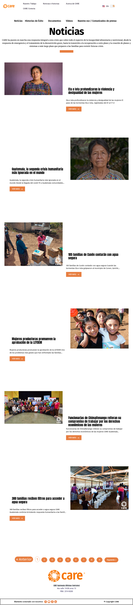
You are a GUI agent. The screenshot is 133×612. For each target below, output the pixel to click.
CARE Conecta (29, 8)
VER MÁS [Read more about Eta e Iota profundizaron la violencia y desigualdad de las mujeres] (72, 109)
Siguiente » (111, 560)
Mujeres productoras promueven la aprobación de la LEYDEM (34, 341)
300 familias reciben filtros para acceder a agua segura (38, 500)
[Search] (113, 6)
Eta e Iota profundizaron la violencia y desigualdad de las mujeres (91, 91)
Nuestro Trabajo (29, 4)
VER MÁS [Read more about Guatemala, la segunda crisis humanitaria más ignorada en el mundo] (16, 189)
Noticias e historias (51, 4)
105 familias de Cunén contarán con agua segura (93, 256)
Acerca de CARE (72, 4)
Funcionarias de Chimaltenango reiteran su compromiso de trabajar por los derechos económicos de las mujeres (94, 421)
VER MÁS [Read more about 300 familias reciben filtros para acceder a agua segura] (16, 518)
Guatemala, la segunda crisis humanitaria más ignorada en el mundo (37, 171)
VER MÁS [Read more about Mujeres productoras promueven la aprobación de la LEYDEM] (16, 359)
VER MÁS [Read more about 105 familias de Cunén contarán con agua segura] (72, 274)
